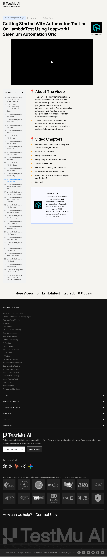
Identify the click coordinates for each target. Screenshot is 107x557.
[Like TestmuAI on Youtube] (93, 552)
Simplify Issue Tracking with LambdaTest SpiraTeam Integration (14, 277)
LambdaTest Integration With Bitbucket (14, 142)
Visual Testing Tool (10, 379)
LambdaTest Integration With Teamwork (14, 153)
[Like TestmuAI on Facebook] (79, 552)
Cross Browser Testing (12, 330)
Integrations (8, 382)
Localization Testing (11, 376)
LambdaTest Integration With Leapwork (14, 180)
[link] (11, 5)
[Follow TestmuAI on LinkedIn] (88, 552)
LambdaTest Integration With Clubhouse (14, 164)
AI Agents (6, 323)
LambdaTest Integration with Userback (14, 244)
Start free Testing (14, 449)
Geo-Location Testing (11, 366)
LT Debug (6, 356)
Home (29, 18)
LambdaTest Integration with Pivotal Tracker (14, 255)
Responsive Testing (11, 372)
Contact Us (47, 514)
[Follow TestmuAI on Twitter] (83, 552)
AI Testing (7, 343)
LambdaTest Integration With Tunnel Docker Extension (14, 199)
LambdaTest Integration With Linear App (14, 217)
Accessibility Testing (11, 369)
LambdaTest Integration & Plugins (14, 18)
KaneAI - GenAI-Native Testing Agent (17, 316)
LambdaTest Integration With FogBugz (14, 206)
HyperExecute (8, 346)
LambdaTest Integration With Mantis (14, 169)
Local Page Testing (10, 359)
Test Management (10, 336)
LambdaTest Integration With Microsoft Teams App (14, 187)
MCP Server (7, 326)
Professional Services (11, 389)
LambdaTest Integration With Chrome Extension (14, 193)
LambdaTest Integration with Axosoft (14, 249)
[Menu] (103, 5)
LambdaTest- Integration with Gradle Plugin (15, 271)
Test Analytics (8, 386)
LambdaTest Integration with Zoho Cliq (14, 228)
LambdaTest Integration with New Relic (14, 265)
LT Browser (7, 353)
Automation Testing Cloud (13, 313)
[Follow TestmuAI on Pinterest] (102, 552)
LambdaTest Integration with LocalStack (14, 238)
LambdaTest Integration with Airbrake (14, 233)
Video (37, 18)
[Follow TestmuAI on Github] (97, 552)
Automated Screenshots (12, 363)
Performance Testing (11, 349)
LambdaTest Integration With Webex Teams (14, 211)
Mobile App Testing (10, 339)
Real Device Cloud (10, 333)
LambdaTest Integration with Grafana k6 (14, 222)
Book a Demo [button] (34, 449)
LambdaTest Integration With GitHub (14, 137)
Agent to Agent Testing (12, 320)
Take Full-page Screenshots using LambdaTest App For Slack (13, 108)
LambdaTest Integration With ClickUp (14, 175)
